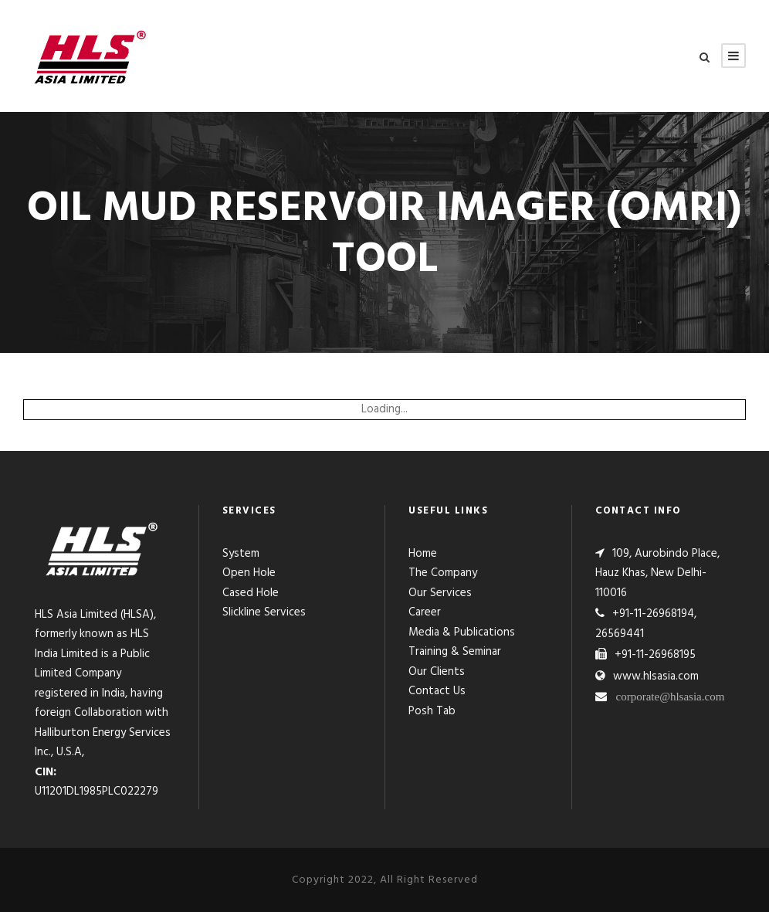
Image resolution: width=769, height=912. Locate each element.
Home (422, 553)
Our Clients (436, 672)
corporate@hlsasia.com (670, 696)
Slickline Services (264, 612)
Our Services (440, 593)
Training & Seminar (454, 651)
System (240, 553)
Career (424, 612)
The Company (442, 573)
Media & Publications (461, 632)
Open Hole (249, 573)
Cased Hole (250, 593)
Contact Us (437, 691)
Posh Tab (432, 711)
